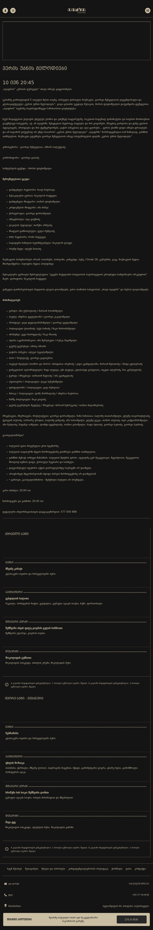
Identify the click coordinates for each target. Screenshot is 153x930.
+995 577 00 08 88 (140, 895)
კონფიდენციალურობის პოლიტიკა (88, 869)
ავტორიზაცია (13, 10)
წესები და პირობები (53, 869)
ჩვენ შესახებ (14, 869)
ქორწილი (116, 869)
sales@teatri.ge (139, 884)
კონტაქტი (140, 869)
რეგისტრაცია (5, 10)
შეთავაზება (31, 869)
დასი (128, 869)
